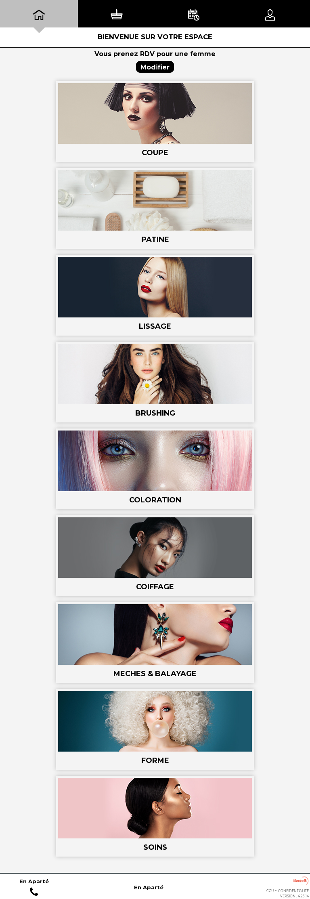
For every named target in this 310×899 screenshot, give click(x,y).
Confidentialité (293, 891)
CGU (270, 891)
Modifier (155, 67)
